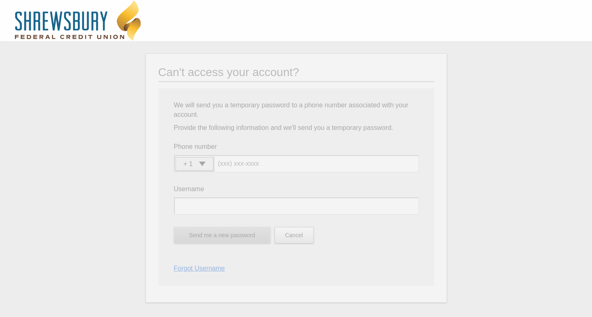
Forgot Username (199, 268)
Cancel (294, 235)
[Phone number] (318, 164)
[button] (194, 164)
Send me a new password (222, 235)
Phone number (195, 146)
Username (189, 188)
